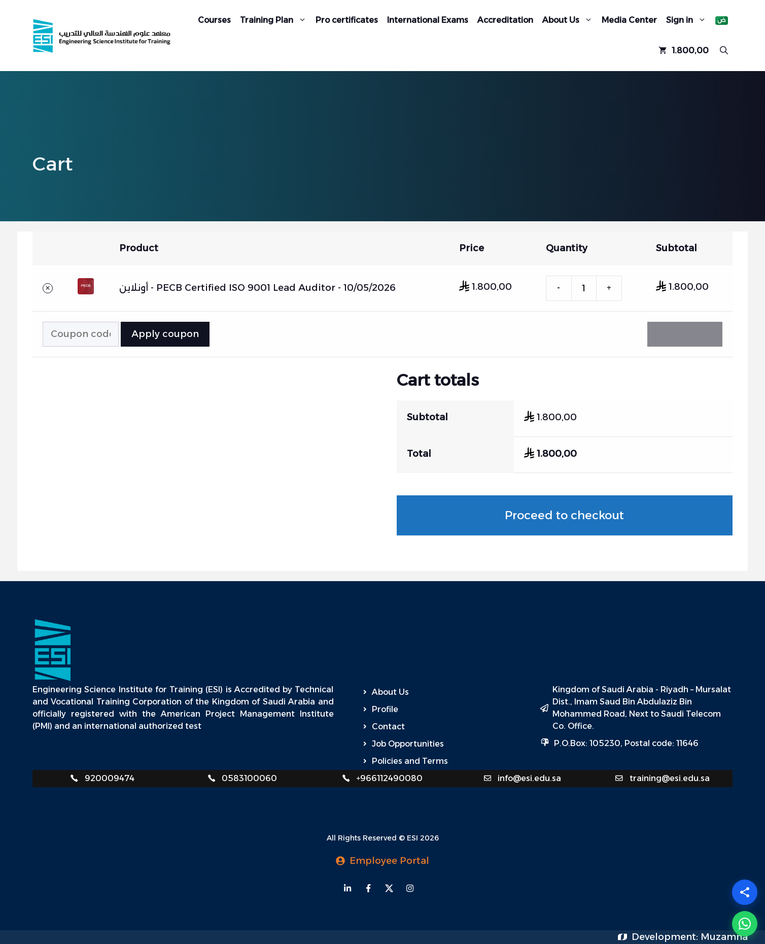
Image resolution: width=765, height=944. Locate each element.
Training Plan (275, 20)
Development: (666, 936)
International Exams (427, 20)
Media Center (629, 20)
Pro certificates (347, 20)
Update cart (684, 334)
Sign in (688, 20)
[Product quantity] (584, 288)
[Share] (744, 892)
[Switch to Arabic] (722, 20)
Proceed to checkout (564, 515)
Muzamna (724, 936)
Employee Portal (389, 860)
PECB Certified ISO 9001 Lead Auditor (245, 287)
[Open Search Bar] (724, 51)
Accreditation (505, 20)
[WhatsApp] (744, 923)
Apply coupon (165, 334)
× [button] (47, 288)
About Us (569, 20)
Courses (214, 20)
